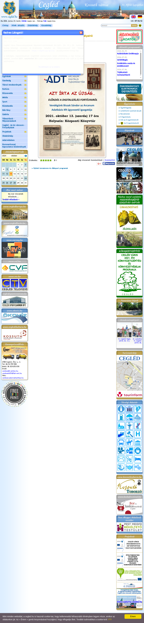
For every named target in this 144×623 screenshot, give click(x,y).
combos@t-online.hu (10, 371)
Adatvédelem (8, 140)
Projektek (14, 132)
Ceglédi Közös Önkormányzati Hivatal (14, 45)
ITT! (110, 619)
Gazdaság (14, 80)
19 (7, 178)
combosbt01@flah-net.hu (12, 373)
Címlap (5, 25)
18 (3, 178)
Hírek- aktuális (18, 25)
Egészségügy (14, 72)
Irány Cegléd (8, 68)
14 (15, 174)
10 (26, 169)
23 (22, 178)
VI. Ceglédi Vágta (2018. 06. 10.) (124, 339)
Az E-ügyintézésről (129, 123)
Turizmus (14, 63)
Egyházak (14, 76)
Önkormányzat (14, 40)
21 (15, 178)
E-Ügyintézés (125, 117)
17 (26, 174)
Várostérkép (46, 25)
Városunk (14, 36)
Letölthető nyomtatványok (130, 111)
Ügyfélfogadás (125, 108)
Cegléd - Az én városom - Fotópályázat (13, 126)
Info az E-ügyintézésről (129, 120)
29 (18, 183)
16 (22, 174)
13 (11, 174)
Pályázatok (7, 55)
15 (18, 174)
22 (18, 178)
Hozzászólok (110, 160)
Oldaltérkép (33, 25)
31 (26, 183)
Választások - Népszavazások (14, 119)
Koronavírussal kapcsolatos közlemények (14, 145)
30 (22, 183)
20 (11, 178)
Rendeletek (125, 114)
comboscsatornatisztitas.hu (13, 378)
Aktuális (14, 59)
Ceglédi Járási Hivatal (12, 51)
